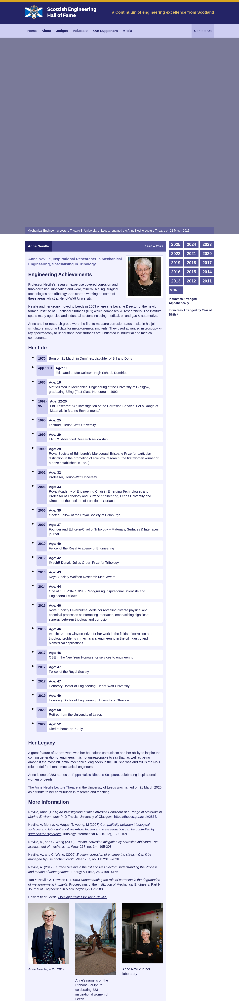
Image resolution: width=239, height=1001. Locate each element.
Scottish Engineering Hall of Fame (69, 997)
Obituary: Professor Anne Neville (82, 738)
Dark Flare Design (204, 997)
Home (32, 31)
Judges (62, 31)
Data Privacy (91, 985)
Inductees (80, 31)
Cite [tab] (36, 909)
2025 (175, 85)
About (46, 31)
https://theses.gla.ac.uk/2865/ (135, 657)
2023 (207, 85)
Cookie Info (107, 985)
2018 (191, 103)
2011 (207, 122)
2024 (191, 85)
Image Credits (51, 985)
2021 (191, 94)
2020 (207, 94)
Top (204, 909)
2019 (175, 103)
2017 (207, 103)
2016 (175, 112)
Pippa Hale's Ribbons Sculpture (95, 615)
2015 (191, 112)
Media (127, 31)
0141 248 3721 (37, 952)
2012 (191, 122)
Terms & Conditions (71, 985)
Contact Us (203, 31)
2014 (207, 112)
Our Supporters (105, 31)
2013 (175, 122)
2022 (175, 94)
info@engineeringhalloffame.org (82, 952)
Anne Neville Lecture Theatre (56, 628)
